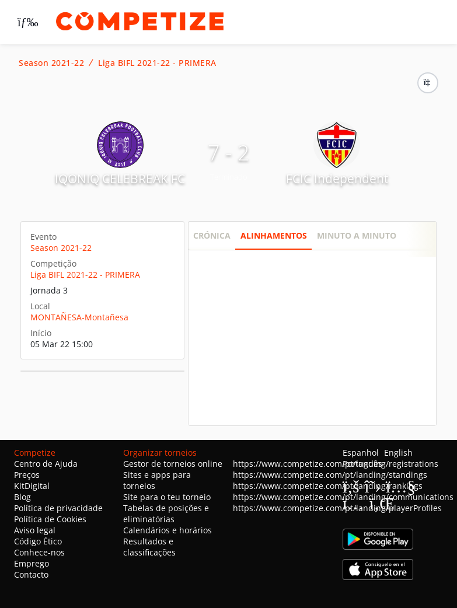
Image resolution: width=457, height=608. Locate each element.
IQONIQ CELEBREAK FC (120, 178)
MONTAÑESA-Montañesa (79, 317)
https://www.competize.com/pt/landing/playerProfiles (337, 507)
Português (362, 463)
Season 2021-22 (51, 63)
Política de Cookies (50, 519)
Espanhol (361, 452)
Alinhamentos (273, 235)
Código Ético (38, 541)
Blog (22, 496)
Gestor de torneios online (172, 463)
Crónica (212, 235)
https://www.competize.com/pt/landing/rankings (328, 485)
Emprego (31, 563)
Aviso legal (34, 530)
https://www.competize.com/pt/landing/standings (330, 474)
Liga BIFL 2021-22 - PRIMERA (157, 63)
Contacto (31, 574)
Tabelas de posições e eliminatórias (166, 513)
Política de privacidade (58, 507)
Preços (27, 474)
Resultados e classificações (149, 547)
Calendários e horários (167, 530)
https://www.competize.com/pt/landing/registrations (335, 463)
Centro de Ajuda (46, 463)
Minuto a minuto (356, 235)
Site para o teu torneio (167, 496)
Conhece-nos (39, 552)
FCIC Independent (337, 178)
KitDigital (32, 485)
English (398, 452)
